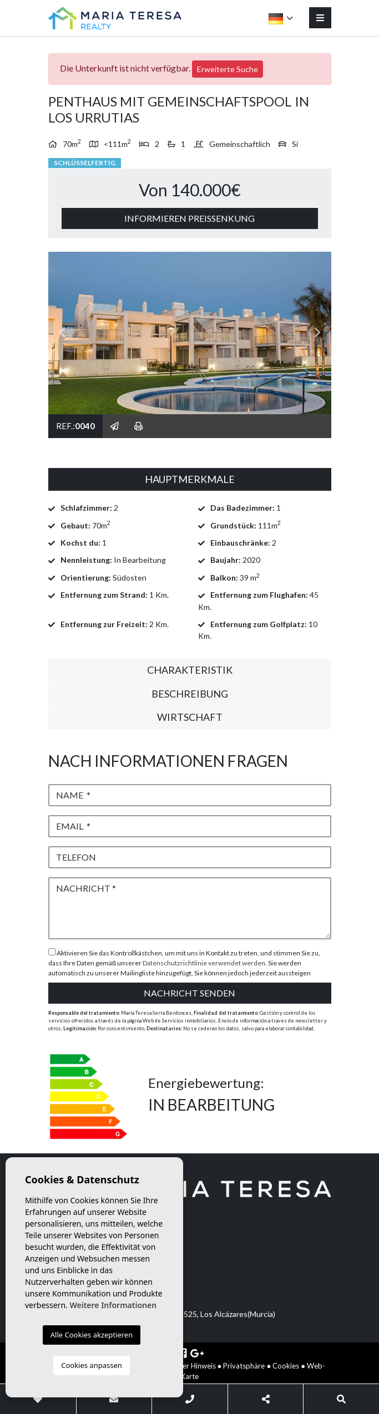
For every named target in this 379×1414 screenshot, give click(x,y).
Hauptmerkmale (190, 479)
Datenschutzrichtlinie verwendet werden (204, 963)
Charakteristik (190, 670)
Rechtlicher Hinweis (185, 1365)
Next (317, 333)
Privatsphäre (244, 1365)
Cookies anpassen (91, 1365)
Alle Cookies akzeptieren (91, 1335)
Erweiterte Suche (227, 69)
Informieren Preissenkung (189, 218)
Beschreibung (189, 694)
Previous (62, 333)
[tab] (189, 479)
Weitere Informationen (112, 1305)
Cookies (285, 1365)
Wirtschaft (190, 717)
